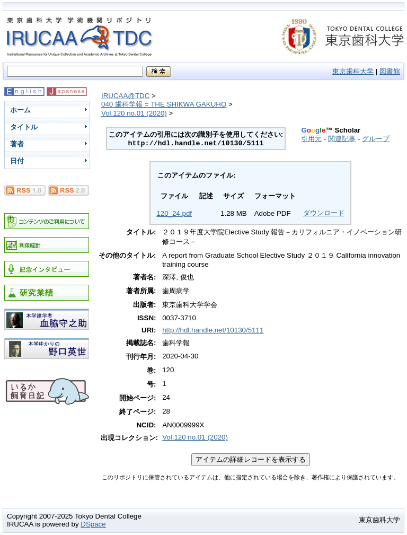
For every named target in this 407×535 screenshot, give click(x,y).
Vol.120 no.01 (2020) (134, 113)
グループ (376, 139)
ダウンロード (323, 213)
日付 (17, 161)
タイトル (24, 127)
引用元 (311, 139)
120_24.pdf (174, 213)
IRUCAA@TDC (125, 96)
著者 (17, 144)
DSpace (93, 524)
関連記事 (342, 139)
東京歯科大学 (353, 71)
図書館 (389, 71)
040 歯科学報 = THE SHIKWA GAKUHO (163, 104)
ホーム (20, 110)
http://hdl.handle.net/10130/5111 (212, 330)
